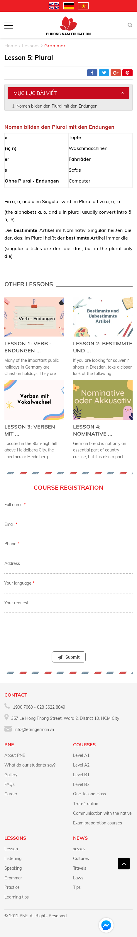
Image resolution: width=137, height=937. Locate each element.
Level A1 (81, 755)
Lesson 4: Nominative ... (92, 430)
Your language (19, 583)
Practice (12, 887)
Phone (11, 543)
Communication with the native (102, 813)
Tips (77, 887)
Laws (78, 878)
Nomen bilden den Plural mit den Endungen (56, 106)
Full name (15, 504)
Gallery (10, 774)
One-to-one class (89, 794)
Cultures (81, 858)
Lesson (11, 848)
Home (10, 45)
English (54, 5)
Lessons (31, 45)
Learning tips (16, 897)
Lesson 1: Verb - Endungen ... (28, 347)
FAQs (9, 784)
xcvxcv (79, 848)
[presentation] (68, 629)
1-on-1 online (85, 803)
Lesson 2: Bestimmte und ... (102, 347)
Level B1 (81, 774)
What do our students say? (29, 765)
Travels (79, 868)
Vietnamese (83, 5)
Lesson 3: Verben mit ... (29, 430)
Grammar (13, 878)
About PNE (14, 755)
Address (12, 563)
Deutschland (68, 5)
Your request (16, 602)
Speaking (13, 868)
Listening (12, 858)
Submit (69, 657)
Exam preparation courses (97, 823)
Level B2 (81, 784)
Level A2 (81, 765)
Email (10, 524)
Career (10, 794)
